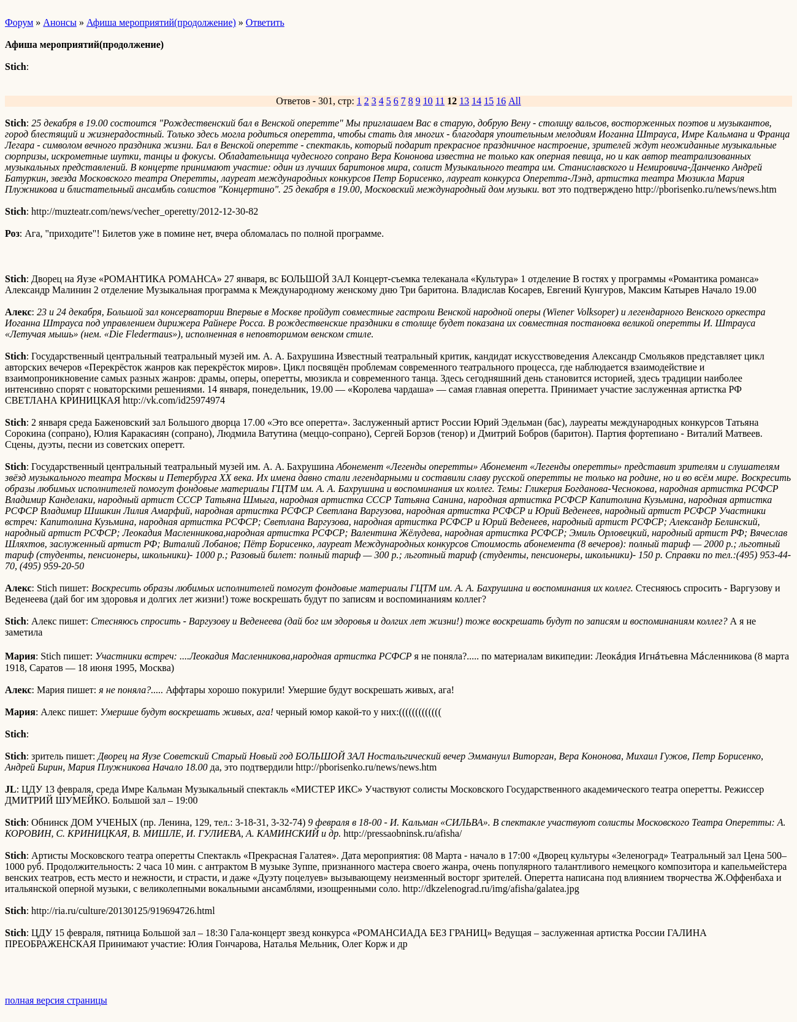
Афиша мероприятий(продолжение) (161, 22)
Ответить (265, 22)
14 (476, 101)
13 (464, 101)
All (514, 101)
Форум (19, 22)
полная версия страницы (56, 1000)
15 (489, 101)
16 (501, 101)
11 (439, 101)
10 (428, 101)
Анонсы (60, 22)
